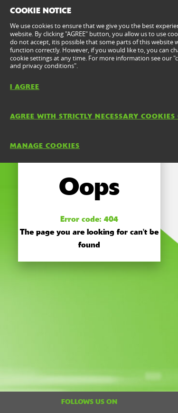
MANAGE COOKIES (45, 145)
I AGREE (24, 86)
